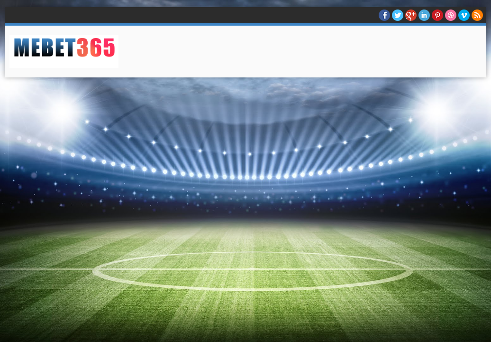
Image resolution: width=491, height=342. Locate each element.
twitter (397, 15)
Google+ (411, 15)
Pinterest (437, 15)
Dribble (450, 15)
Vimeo (464, 15)
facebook (384, 15)
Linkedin (424, 15)
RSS (477, 15)
